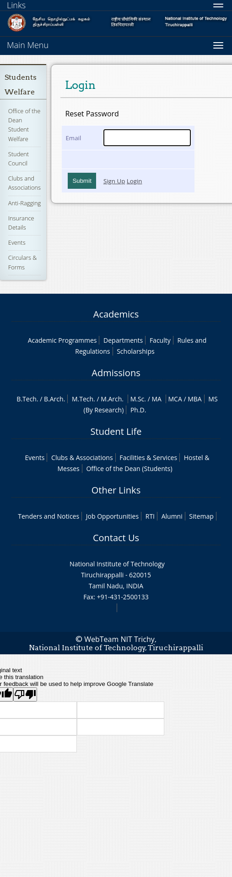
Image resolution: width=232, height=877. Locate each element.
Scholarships (135, 351)
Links (16, 5)
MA (156, 399)
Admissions (116, 373)
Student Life (116, 431)
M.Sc (137, 399)
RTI (150, 516)
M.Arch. (112, 399)
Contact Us (116, 538)
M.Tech (82, 399)
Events (17, 242)
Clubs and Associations (24, 183)
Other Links (116, 490)
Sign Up (114, 181)
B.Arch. (54, 399)
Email (73, 138)
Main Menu (28, 44)
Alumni (172, 516)
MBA (195, 399)
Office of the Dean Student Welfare (24, 125)
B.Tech (26, 399)
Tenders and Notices (48, 516)
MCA (175, 399)
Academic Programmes (62, 340)
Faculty (160, 340)
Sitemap (201, 516)
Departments (123, 340)
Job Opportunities (112, 516)
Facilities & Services (148, 457)
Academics (116, 314)
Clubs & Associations (82, 457)
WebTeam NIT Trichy (119, 639)
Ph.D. (138, 410)
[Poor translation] (25, 694)
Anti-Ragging (24, 203)
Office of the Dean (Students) (129, 468)
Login (134, 181)
